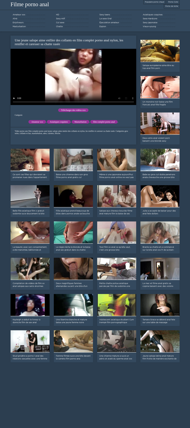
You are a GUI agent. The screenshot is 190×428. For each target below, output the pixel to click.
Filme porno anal (30, 4)
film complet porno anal (104, 122)
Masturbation (80, 122)
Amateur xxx (37, 122)
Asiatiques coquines (59, 122)
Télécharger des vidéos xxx (73, 110)
